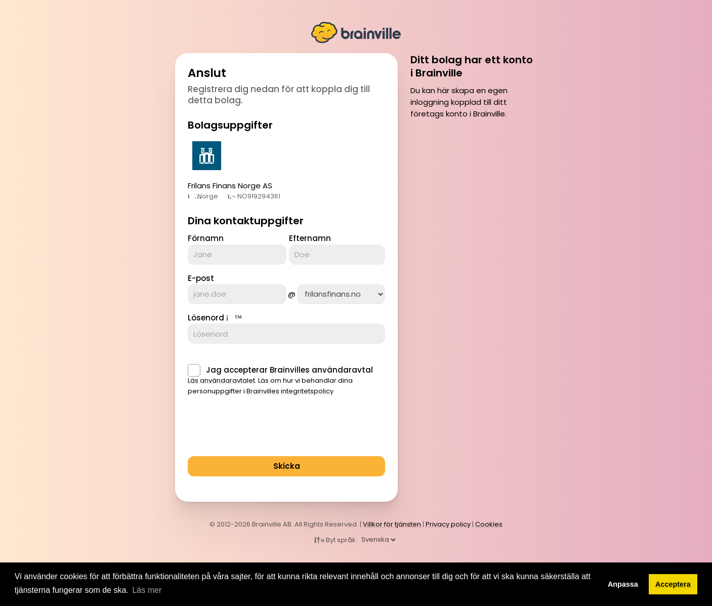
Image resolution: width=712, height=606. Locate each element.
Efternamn (310, 238)
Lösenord (206, 317)
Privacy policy (448, 524)
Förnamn (206, 238)
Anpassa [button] (623, 584)
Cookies (488, 524)
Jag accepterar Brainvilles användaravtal (289, 370)
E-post (201, 278)
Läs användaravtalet (221, 380)
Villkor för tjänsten (392, 524)
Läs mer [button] (146, 590)
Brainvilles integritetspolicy (289, 391)
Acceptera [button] (673, 584)
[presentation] (265, 429)
